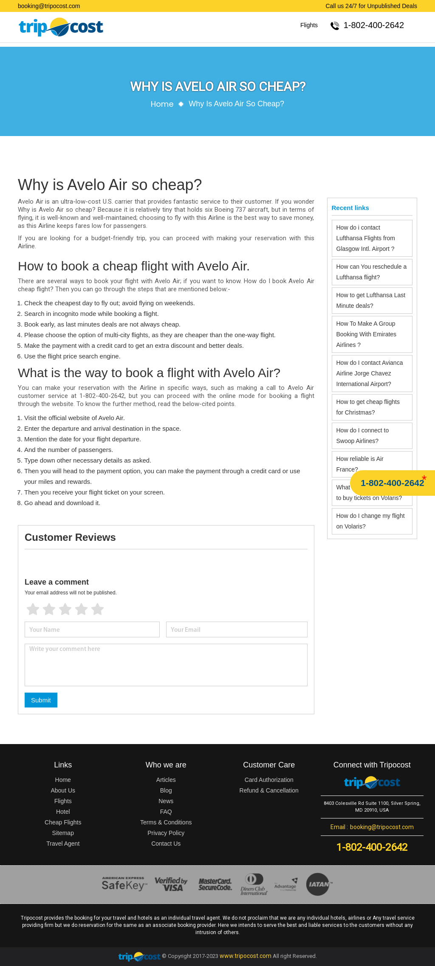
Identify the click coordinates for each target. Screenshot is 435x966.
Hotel (63, 811)
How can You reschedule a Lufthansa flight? (371, 272)
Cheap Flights (63, 822)
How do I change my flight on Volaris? (370, 521)
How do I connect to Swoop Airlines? (362, 435)
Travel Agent (62, 843)
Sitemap (63, 833)
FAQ (166, 811)
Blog (166, 790)
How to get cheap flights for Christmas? (368, 407)
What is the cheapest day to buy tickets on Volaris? (369, 492)
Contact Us (166, 843)
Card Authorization (269, 779)
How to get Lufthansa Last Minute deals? (371, 300)
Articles (166, 779)
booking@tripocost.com (49, 6)
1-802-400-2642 (392, 483)
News (165, 801)
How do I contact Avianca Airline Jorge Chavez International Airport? (369, 373)
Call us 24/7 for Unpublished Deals (371, 6)
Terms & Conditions (166, 822)
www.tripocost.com (245, 955)
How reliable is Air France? (360, 464)
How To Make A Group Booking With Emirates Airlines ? (366, 334)
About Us (63, 790)
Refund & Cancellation (269, 790)
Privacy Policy (165, 833)
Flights (309, 25)
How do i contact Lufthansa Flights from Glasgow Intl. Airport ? (365, 238)
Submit (41, 700)
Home (162, 104)
